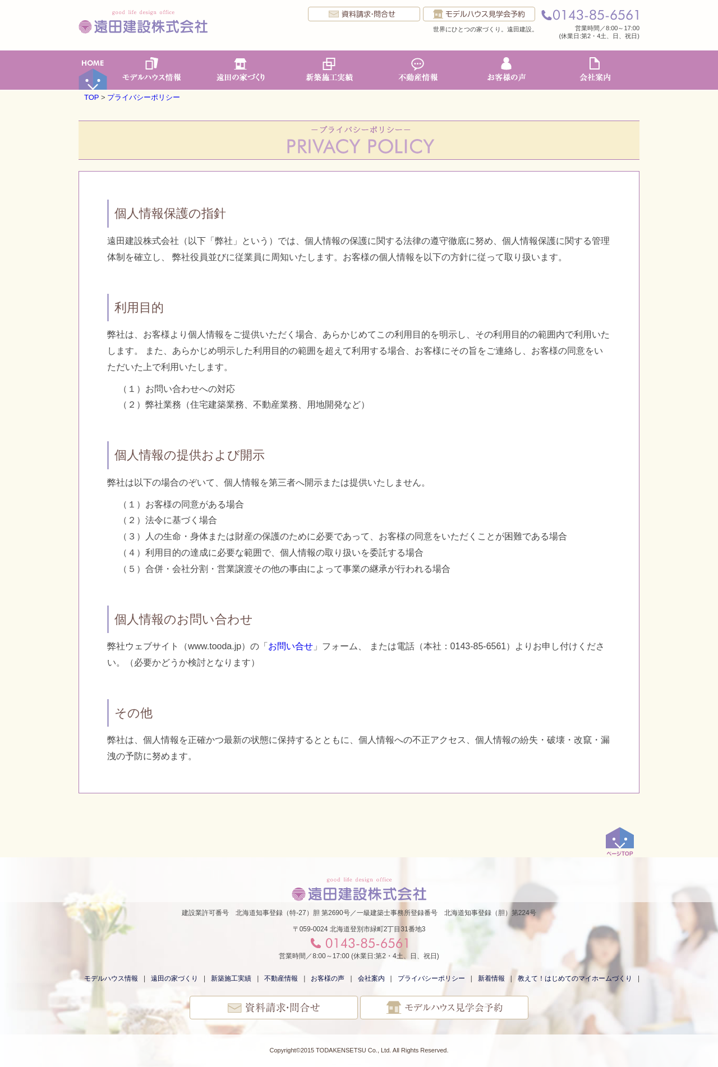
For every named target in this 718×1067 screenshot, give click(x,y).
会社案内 (595, 70)
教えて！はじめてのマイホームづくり (575, 978)
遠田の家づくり (240, 70)
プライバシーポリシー (143, 97)
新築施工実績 (329, 70)
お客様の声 (506, 70)
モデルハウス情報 (152, 70)
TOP (91, 97)
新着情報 (491, 978)
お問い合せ (290, 646)
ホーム (93, 70)
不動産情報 (418, 70)
